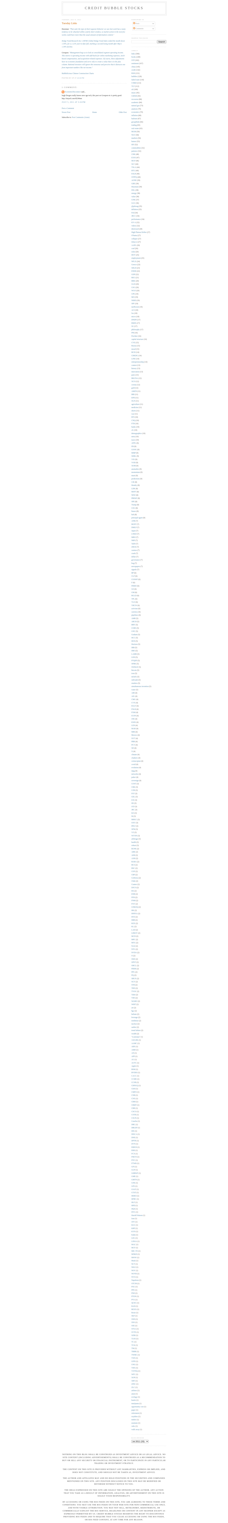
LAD (133, 930)
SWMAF (134, 667)
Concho (134, 1121)
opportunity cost (137, 1407)
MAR (133, 729)
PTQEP (134, 661)
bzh (132, 515)
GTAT (133, 1193)
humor (133, 141)
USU (133, 508)
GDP (133, 274)
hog (132, 563)
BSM (133, 1069)
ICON (133, 716)
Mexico (134, 735)
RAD (133, 1306)
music (133, 93)
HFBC (133, 1199)
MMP (133, 453)
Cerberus (134, 878)
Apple (133, 1066)
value (133, 197)
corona (133, 385)
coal (132, 248)
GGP (133, 1170)
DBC (133, 1125)
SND (133, 1319)
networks (134, 774)
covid (133, 764)
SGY (133, 982)
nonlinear (134, 1021)
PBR (133, 742)
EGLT (133, 706)
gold (133, 388)
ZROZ (133, 547)
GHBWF (134, 1173)
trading (134, 125)
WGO (133, 291)
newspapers (135, 566)
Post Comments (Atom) (80, 117)
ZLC (133, 1387)
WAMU (134, 1001)
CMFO (134, 1092)
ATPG (133, 443)
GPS (133, 1186)
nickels (134, 677)
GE (132, 589)
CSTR (133, 1115)
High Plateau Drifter (138, 232)
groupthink (135, 122)
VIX (133, 459)
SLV (133, 164)
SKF (133, 1316)
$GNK (133, 849)
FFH (133, 897)
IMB (133, 920)
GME (133, 1176)
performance (136, 219)
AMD (133, 1050)
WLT (133, 135)
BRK (133, 281)
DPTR (133, 1141)
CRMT (134, 1105)
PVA (133, 1300)
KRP (133, 1228)
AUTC (133, 1063)
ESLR (133, 174)
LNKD (133, 534)
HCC (133, 638)
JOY (133, 1222)
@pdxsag (134, 206)
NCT (133, 1264)
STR (133, 985)
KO (132, 813)
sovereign (135, 781)
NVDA (134, 953)
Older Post (123, 112)
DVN (133, 1144)
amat (133, 1394)
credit (133, 70)
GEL (133, 797)
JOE (133, 719)
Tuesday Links (69, 23)
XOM (133, 466)
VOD (133, 463)
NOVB (134, 1274)
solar (133, 252)
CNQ (133, 420)
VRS (133, 998)
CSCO (133, 1112)
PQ (132, 975)
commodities (136, 148)
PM (132, 333)
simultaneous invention (140, 686)
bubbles (134, 76)
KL (132, 927)
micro (133, 317)
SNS (133, 1322)
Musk (133, 1261)
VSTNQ (134, 1371)
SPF (133, 304)
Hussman (134, 187)
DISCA (134, 1134)
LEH (133, 657)
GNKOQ (134, 907)
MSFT (133, 492)
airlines (134, 1391)
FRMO (134, 586)
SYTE (133, 1332)
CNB (133, 1095)
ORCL (133, 966)
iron (132, 673)
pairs (133, 375)
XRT (133, 1381)
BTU (133, 171)
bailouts (134, 119)
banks (133, 427)
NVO (133, 1277)
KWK (133, 722)
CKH (133, 1089)
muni (133, 476)
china (133, 67)
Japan (133, 531)
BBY (133, 625)
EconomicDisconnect (73, 92)
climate (134, 755)
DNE (133, 1138)
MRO (133, 537)
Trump (133, 505)
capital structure (137, 339)
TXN (133, 1358)
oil (132, 89)
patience (134, 151)
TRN (133, 988)
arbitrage (134, 839)
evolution (134, 768)
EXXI (133, 158)
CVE (133, 343)
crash (133, 553)
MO (132, 297)
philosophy (135, 330)
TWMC (134, 1355)
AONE (133, 180)
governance (135, 560)
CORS (133, 628)
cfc (132, 430)
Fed (132, 213)
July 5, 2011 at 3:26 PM (74, 102)
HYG (133, 1212)
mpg (133, 771)
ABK (133, 852)
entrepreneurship (137, 362)
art (132, 1008)
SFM (133, 829)
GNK (133, 200)
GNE (133, 1183)
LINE (133, 359)
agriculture (135, 404)
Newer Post (66, 112)
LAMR (134, 654)
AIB (133, 693)
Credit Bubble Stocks (114, 8)
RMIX (133, 323)
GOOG (134, 450)
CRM (133, 1102)
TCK (133, 1345)
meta (133, 437)
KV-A (133, 222)
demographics (136, 433)
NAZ (133, 946)
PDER (133, 969)
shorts (133, 411)
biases (133, 511)
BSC (133, 868)
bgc (132, 1011)
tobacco (134, 242)
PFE (133, 1290)
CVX (133, 703)
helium (133, 1014)
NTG (133, 949)
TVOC (133, 991)
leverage (134, 1017)
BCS (133, 865)
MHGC (134, 820)
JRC (133, 810)
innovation (135, 372)
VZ (132, 832)
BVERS (134, 1073)
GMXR (134, 96)
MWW (133, 1258)
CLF (133, 576)
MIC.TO (134, 1251)
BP (132, 573)
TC (132, 1342)
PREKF (134, 498)
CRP (133, 875)
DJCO (133, 888)
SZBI (133, 1335)
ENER (133, 271)
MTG (133, 943)
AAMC (134, 1043)
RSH (133, 73)
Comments (138, 29)
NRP (133, 540)
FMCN (134, 1157)
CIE (132, 482)
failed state (135, 80)
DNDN (134, 320)
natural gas (135, 106)
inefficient (135, 307)
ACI (133, 310)
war (132, 414)
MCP (133, 161)
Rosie (133, 1313)
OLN (133, 401)
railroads (134, 680)
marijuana (135, 1404)
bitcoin (133, 670)
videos (133, 226)
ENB (133, 894)
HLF (133, 1202)
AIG (133, 696)
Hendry (134, 485)
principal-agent (137, 518)
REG (133, 278)
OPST (133, 962)
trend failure (135, 1030)
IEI (132, 803)
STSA (133, 1329)
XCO (133, 381)
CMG (133, 699)
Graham (134, 635)
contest (134, 365)
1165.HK (134, 1040)
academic (134, 102)
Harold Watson (136, 1215)
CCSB (133, 1082)
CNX (133, 1099)
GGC (133, 203)
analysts (134, 109)
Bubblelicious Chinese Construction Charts (78, 73)
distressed (135, 229)
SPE (133, 502)
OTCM (134, 1284)
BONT (133, 524)
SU (132, 326)
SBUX (133, 979)
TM (132, 1348)
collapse (134, 239)
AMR (133, 618)
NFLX (133, 261)
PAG (133, 1287)
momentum (135, 472)
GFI (132, 1167)
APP (133, 1056)
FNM (133, 901)
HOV (133, 255)
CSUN (133, 1118)
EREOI (134, 1147)
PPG (133, 972)
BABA (133, 862)
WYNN (134, 836)
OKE (133, 959)
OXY (133, 823)
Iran (132, 1219)
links (133, 54)
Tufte (133, 995)
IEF (132, 145)
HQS (133, 1209)
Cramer (134, 884)
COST (133, 784)
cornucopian (136, 761)
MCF (133, 1248)
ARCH (133, 622)
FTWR (133, 1163)
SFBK (133, 664)
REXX (133, 1309)
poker (133, 777)
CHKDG (134, 356)
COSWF (134, 579)
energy (133, 193)
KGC (133, 1225)
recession (134, 99)
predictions (135, 479)
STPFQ (134, 177)
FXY (133, 904)
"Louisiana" (135, 1037)
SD (132, 748)
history (133, 368)
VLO (133, 602)
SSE (133, 1326)
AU (132, 1060)
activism (134, 609)
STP (133, 60)
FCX (133, 1154)
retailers (134, 683)
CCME (134, 1079)
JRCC (133, 216)
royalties (134, 1417)
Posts (136, 24)
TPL (133, 599)
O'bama (134, 235)
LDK (133, 489)
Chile (133, 881)
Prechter (134, 336)
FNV (133, 1160)
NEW (133, 495)
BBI (132, 394)
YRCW (134, 605)
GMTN (134, 1180)
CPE (133, 294)
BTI (132, 417)
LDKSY (134, 933)
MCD (133, 936)
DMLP (133, 527)
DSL (133, 190)
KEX (133, 923)
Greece (134, 265)
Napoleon (135, 1280)
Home (94, 112)
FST (133, 794)
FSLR (133, 709)
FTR (133, 424)
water (133, 690)
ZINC (133, 1384)
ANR (133, 521)
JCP (132, 807)
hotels (133, 1400)
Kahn (133, 1235)
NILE (133, 1267)
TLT (133, 86)
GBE (133, 184)
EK (132, 891)
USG (133, 287)
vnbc (133, 1426)
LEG (133, 1238)
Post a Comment (68, 108)
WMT (133, 1004)
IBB (132, 648)
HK (132, 910)
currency (134, 612)
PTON (133, 1296)
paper (133, 1410)
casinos (134, 550)
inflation (134, 115)
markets (134, 138)
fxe (132, 313)
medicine (134, 407)
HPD (133, 1206)
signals (133, 570)
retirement (135, 1413)
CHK (133, 154)
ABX (133, 1047)
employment (136, 258)
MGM (133, 132)
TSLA (133, 167)
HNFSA (134, 914)
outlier (133, 1027)
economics (135, 112)
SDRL (133, 456)
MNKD (134, 1254)
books (133, 57)
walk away (135, 1430)
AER (133, 855)
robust (133, 845)
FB (132, 446)
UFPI (133, 1361)
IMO (133, 651)
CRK (133, 787)
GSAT (133, 1189)
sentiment (135, 63)
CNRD (133, 83)
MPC (133, 940)
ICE (132, 800)
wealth (133, 1034)
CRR (133, 1108)
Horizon (134, 644)
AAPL (133, 245)
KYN (133, 1232)
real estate (135, 128)
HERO (133, 1196)
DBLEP (134, 1128)
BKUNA (134, 378)
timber (133, 1420)
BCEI (133, 352)
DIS (132, 1131)
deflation (134, 209)
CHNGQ (134, 1086)
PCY (133, 745)
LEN (133, 725)
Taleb (133, 544)
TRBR (133, 1352)
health (133, 842)
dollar (133, 557)
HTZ (133, 917)
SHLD (133, 268)
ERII (133, 1150)
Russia (133, 346)
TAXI (133, 1339)
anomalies (135, 469)
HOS (133, 641)
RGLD (133, 596)
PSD (133, 1293)
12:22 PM (80, 78)
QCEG (133, 1303)
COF (133, 871)
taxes (133, 440)
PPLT (133, 826)
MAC (133, 1245)
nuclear (134, 1024)
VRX (133, 1368)
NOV (133, 1271)
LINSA (134, 1241)
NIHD (133, 300)
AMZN (134, 391)
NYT (133, 738)
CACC (133, 1076)
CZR (133, 790)
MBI (133, 732)
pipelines (134, 615)
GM (132, 592)
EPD (133, 398)
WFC (133, 1374)
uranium (134, 1423)
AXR (133, 858)
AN (132, 1053)
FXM (133, 712)
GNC (133, 631)
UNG (133, 1365)
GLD (133, 284)
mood (133, 349)
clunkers (134, 758)
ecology (134, 1397)
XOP (133, 1378)
